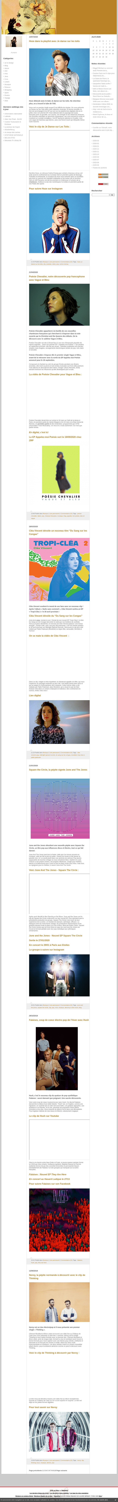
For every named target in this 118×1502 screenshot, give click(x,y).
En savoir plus (102, 1500)
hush (32, 1262)
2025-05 (96, 165)
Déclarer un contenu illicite (24, 1496)
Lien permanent (54, 262)
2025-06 (96, 162)
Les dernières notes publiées (59, 1493)
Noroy (54, 1407)
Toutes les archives (100, 168)
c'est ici (44, 432)
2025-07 (96, 160)
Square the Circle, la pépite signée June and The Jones (58, 769)
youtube (48, 264)
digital (37, 695)
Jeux (6, 76)
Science (7, 87)
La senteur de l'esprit (12, 127)
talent (39, 516)
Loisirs (7, 82)
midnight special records (47, 755)
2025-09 (96, 157)
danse (7, 68)
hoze (78, 262)
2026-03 (96, 141)
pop (57, 264)
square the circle (43, 1007)
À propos (14, 52)
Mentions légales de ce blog (43, 1496)
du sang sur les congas (63, 755)
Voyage (7, 98)
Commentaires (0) (66, 262)
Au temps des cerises (12, 132)
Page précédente (35, 1470)
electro (49, 1462)
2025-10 (96, 154)
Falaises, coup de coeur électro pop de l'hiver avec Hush (59, 1020)
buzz (38, 1462)
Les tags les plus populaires (79, 1493)
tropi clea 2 (81, 755)
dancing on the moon (71, 1007)
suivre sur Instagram (53, 949)
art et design (9, 63)
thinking (33, 1462)
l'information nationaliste (13, 114)
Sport (7, 93)
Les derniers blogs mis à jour (39, 1493)
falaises (79, 1260)
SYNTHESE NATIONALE (14, 135)
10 (55, 1470)
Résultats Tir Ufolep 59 (13, 140)
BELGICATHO (10, 138)
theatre (7, 95)
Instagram (57, 188)
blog (65, 516)
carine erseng (64, 264)
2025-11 (96, 152)
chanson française (51, 516)
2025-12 (96, 149)
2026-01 (96, 146)
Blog (6, 66)
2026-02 (96, 143)
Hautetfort (65, 1490)
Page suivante (61, 1470)
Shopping (8, 90)
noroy (79, 1460)
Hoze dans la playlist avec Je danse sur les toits (54, 41)
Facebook (65, 1184)
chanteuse (33, 182)
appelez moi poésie (73, 516)
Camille (95, 128)
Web (6, 101)
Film (6, 74)
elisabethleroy (10, 130)
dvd (6, 71)
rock (56, 1007)
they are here (42, 1262)
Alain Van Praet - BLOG (13, 119)
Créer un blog (54, 1490)
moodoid (74, 755)
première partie (43, 424)
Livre (6, 79)
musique (60, 516)
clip (44, 264)
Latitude (7, 116)
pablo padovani (36, 757)
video (54, 264)
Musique (8, 84)
